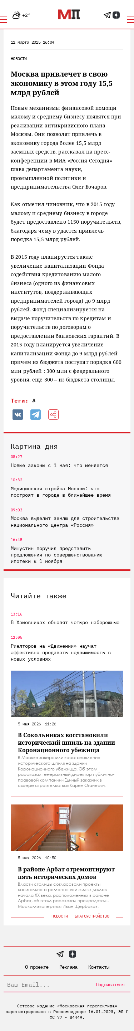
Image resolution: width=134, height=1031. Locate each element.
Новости (19, 58)
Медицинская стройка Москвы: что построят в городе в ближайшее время (61, 491)
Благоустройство (92, 916)
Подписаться (110, 984)
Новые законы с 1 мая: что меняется (59, 465)
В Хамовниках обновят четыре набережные (65, 622)
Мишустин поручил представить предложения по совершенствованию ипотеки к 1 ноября (56, 554)
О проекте (37, 967)
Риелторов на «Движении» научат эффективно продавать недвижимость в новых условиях (61, 652)
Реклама (68, 967)
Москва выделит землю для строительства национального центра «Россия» (65, 521)
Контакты (98, 967)
